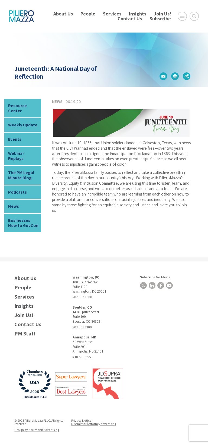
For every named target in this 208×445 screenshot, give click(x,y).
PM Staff (24, 333)
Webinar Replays (16, 156)
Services (112, 14)
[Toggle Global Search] (194, 16)
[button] (163, 76)
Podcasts (17, 192)
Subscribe (160, 18)
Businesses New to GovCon (23, 222)
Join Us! (162, 14)
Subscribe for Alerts (155, 277)
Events (14, 139)
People (87, 14)
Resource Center (17, 108)
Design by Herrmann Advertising (36, 430)
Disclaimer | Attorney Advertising (93, 424)
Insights (137, 14)
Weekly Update (22, 125)
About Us (63, 14)
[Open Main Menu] (182, 16)
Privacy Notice (81, 420)
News (13, 206)
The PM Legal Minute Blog (21, 175)
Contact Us (130, 18)
